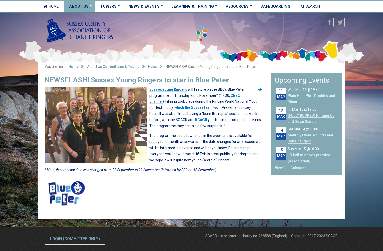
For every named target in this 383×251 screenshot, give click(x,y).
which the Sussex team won (197, 107)
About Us (79, 6)
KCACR (201, 120)
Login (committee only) (75, 238)
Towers (108, 6)
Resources (237, 6)
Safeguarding (275, 6)
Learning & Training (192, 6)
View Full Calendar (290, 168)
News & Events (144, 6)
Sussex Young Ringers (168, 89)
